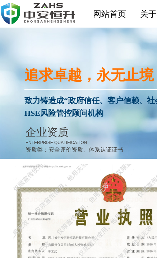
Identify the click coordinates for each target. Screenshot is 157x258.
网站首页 (109, 14)
